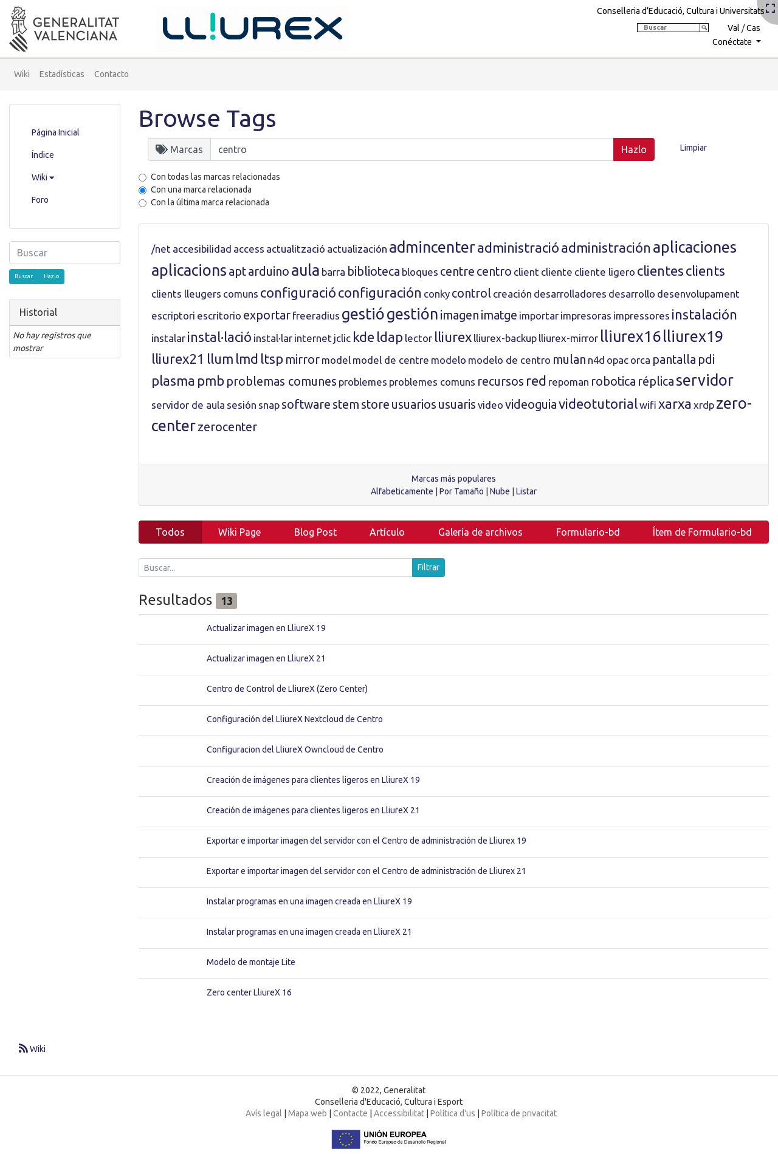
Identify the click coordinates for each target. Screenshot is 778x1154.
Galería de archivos (480, 532)
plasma (173, 380)
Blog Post (315, 532)
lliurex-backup (505, 338)
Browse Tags (208, 118)
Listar (526, 491)
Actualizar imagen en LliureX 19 (266, 628)
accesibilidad (202, 248)
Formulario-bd (588, 532)
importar (539, 315)
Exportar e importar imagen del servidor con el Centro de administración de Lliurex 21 (366, 871)
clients (705, 270)
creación (512, 293)
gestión (412, 314)
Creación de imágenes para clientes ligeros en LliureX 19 (313, 780)
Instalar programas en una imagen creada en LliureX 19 (309, 901)
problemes (363, 382)
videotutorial (598, 403)
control (471, 293)
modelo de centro (509, 360)
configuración (380, 292)
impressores (641, 315)
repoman (568, 382)
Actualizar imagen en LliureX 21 (266, 658)
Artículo (387, 532)
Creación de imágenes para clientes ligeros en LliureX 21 (313, 810)
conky (437, 293)
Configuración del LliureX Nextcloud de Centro (295, 719)
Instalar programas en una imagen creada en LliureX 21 (309, 932)
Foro (40, 200)
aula (305, 270)
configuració (298, 292)
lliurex (453, 336)
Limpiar (693, 147)
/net (161, 248)
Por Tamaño (461, 491)
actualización (357, 248)
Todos (170, 532)
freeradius (316, 315)
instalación (704, 314)
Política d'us (452, 1113)
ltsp (271, 358)
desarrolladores (570, 293)
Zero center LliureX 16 (249, 992)
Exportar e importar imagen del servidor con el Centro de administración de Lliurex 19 (366, 840)
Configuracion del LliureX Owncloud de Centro (295, 749)
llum (220, 358)
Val (734, 28)
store (375, 404)
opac (617, 360)
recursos (500, 381)
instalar (168, 338)
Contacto (111, 74)
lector (418, 338)
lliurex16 (630, 336)
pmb (210, 380)
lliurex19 (693, 336)
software (306, 404)
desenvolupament (698, 293)
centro (494, 271)
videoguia (531, 404)
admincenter (432, 247)
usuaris (457, 404)
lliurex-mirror (568, 338)
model (336, 360)
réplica (656, 381)
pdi (706, 359)
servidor (705, 380)
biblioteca (373, 271)
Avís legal (264, 1113)
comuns (240, 293)
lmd (246, 358)
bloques (420, 272)
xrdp (704, 405)
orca (640, 360)
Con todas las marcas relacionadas (215, 177)
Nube (500, 491)
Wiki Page (239, 532)
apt (237, 271)
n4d (596, 360)
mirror (302, 359)
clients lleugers (186, 293)
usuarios (413, 404)
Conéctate (733, 42)
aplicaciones (695, 247)
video (490, 405)
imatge (499, 315)
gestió (363, 314)
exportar (267, 315)
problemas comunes (281, 381)
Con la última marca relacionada (210, 202)
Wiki (22, 74)
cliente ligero (604, 272)
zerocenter (227, 427)
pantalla (674, 359)
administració (518, 247)
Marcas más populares (453, 478)
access (248, 248)
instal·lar (272, 338)
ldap (389, 336)
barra (333, 272)
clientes (660, 270)
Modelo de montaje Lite (251, 962)
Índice (43, 155)
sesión (241, 405)
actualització (295, 248)
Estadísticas (62, 74)
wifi (647, 405)
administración (606, 247)
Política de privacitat (519, 1113)
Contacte (350, 1113)
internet (313, 338)
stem (345, 404)
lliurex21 (178, 358)
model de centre (391, 360)
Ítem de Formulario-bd (702, 532)
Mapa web (307, 1113)
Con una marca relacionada (201, 189)
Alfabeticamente (402, 491)
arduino (268, 271)
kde (363, 336)
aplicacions (189, 270)
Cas (753, 28)
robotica (613, 381)
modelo (448, 360)
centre (457, 271)
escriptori (173, 315)
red (536, 380)
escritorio (219, 315)
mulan (569, 359)
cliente (557, 272)
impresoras (585, 315)
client (526, 272)
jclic (342, 338)
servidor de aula (188, 405)
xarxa (675, 403)
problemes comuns (432, 382)
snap (269, 405)
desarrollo (631, 293)
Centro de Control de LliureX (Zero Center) (287, 689)
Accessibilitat (399, 1113)
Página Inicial (56, 132)
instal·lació (219, 336)
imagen (459, 315)
